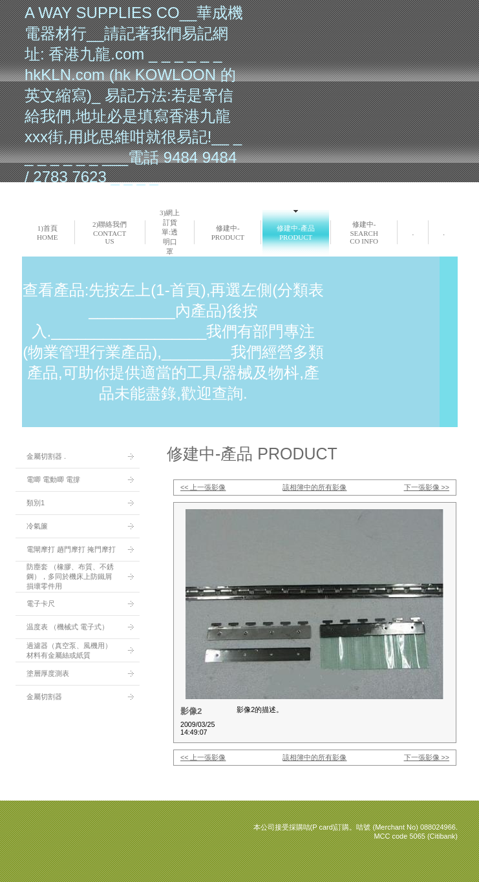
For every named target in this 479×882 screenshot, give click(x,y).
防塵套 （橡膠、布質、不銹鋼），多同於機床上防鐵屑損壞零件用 (70, 576)
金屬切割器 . (46, 456)
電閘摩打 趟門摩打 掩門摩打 (71, 549)
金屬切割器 (44, 696)
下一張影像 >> (426, 487)
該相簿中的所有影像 (314, 487)
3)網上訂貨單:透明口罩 (170, 232)
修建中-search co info (364, 232)
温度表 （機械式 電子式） (68, 627)
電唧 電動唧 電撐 (53, 479)
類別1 (36, 503)
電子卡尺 (41, 603)
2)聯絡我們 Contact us (109, 232)
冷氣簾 (37, 526)
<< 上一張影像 (203, 487)
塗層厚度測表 (48, 673)
